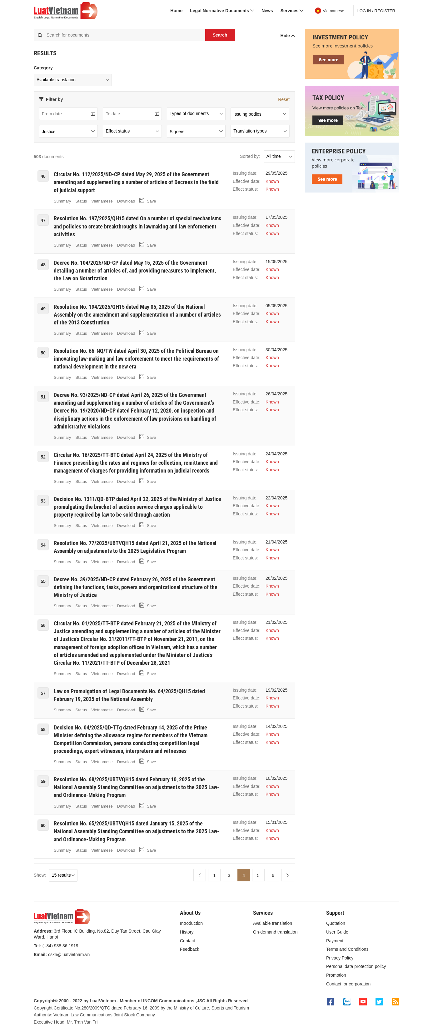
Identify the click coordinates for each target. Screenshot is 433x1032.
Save (147, 200)
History (187, 931)
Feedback (189, 949)
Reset (284, 99)
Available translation (272, 923)
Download (126, 201)
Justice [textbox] (49, 131)
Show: (40, 875)
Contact (187, 940)
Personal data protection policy (356, 966)
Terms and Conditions (347, 949)
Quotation (335, 923)
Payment (334, 940)
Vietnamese (101, 201)
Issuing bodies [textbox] (247, 114)
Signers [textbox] (177, 131)
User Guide (337, 931)
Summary (62, 201)
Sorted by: (250, 156)
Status (81, 201)
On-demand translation (275, 931)
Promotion (336, 975)
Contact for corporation (348, 983)
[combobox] (260, 114)
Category (43, 67)
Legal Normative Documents (222, 10)
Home (176, 10)
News (267, 10)
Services (292, 10)
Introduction (191, 923)
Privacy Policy (339, 957)
